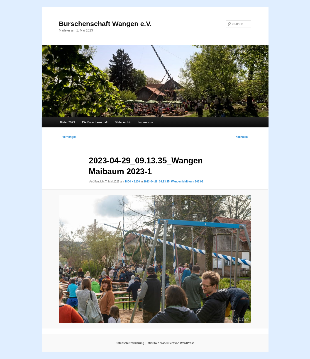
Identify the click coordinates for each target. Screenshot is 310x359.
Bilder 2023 (67, 122)
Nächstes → (243, 136)
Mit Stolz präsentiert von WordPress (171, 343)
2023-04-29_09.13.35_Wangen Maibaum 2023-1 (173, 181)
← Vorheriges (67, 136)
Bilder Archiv (123, 122)
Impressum (145, 122)
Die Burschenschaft (95, 122)
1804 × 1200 (132, 181)
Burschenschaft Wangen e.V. (105, 23)
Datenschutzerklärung (130, 343)
